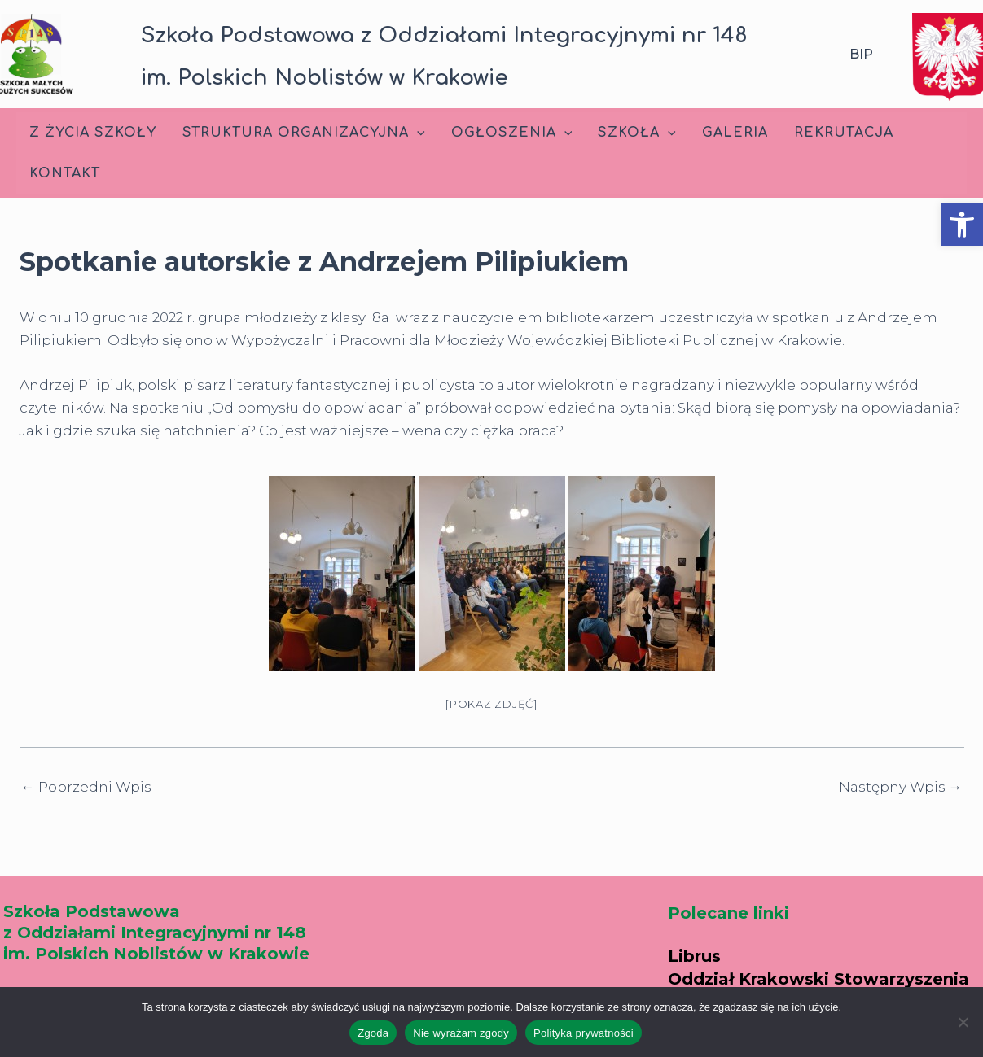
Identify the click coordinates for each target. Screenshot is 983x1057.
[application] (417, 132)
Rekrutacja (843, 132)
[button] (962, 224)
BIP (861, 54)
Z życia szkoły (92, 132)
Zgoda (373, 1033)
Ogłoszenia (512, 132)
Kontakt (64, 173)
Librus (694, 956)
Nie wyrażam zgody (461, 1033)
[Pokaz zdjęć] (491, 703)
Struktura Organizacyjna (303, 132)
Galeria (735, 132)
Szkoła (637, 132)
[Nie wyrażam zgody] (962, 1022)
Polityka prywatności (583, 1033)
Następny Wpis (901, 787)
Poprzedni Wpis (86, 787)
